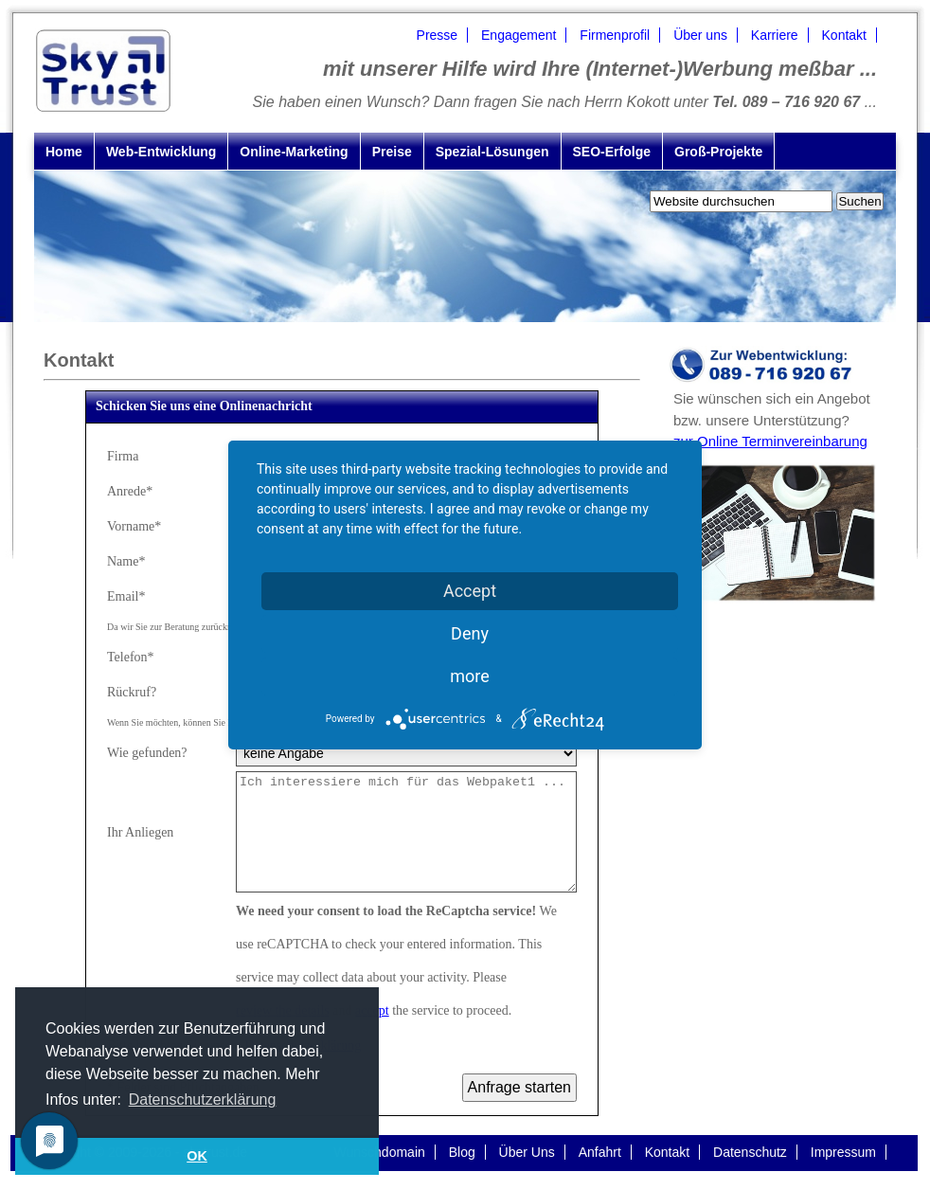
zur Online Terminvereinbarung (770, 441)
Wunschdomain (379, 1152)
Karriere (774, 35)
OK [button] (197, 1155)
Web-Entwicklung (161, 151)
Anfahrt (600, 1152)
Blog (462, 1152)
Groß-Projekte (718, 151)
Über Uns (527, 1152)
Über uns (700, 35)
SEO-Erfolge (612, 151)
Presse (437, 35)
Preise (392, 151)
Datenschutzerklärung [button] (203, 1099)
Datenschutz (750, 1152)
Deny (470, 633)
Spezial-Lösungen (492, 151)
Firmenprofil (615, 35)
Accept (469, 591)
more (470, 676)
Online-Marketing (294, 151)
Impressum (843, 1152)
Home (63, 151)
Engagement (518, 35)
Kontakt (844, 35)
